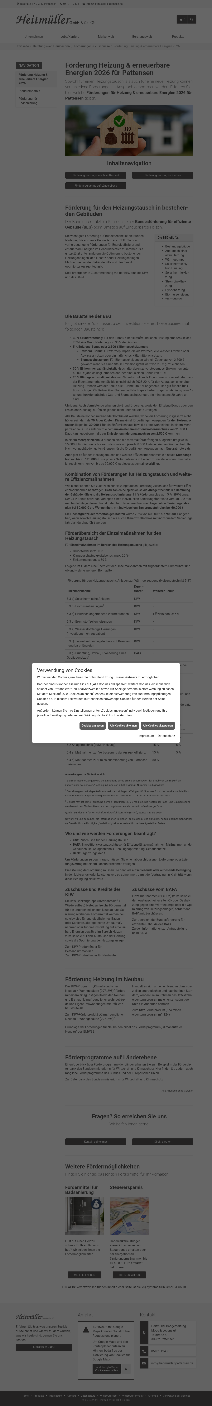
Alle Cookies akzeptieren (158, 690)
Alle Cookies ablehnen (123, 690)
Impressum (146, 700)
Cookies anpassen (93, 690)
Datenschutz (166, 700)
